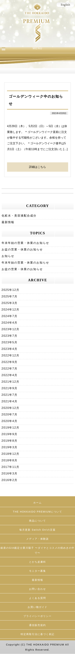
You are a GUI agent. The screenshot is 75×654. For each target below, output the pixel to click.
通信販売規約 (37, 625)
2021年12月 (10, 381)
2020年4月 (10, 421)
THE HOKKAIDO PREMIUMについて (37, 511)
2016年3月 (10, 473)
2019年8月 (10, 440)
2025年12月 (10, 289)
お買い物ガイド (37, 607)
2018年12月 (10, 453)
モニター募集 (37, 570)
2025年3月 (10, 302)
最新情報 (8, 222)
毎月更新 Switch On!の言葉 (37, 529)
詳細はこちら (37, 166)
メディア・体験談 (37, 538)
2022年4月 (10, 375)
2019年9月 (10, 434)
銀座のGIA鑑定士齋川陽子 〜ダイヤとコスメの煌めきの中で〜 (37, 550)
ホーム (37, 502)
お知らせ (8, 256)
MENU (37, 48)
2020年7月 (10, 414)
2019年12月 (10, 427)
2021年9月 (10, 388)
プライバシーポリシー (37, 616)
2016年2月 (10, 480)
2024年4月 (10, 322)
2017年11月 (10, 466)
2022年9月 (10, 362)
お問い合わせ (37, 589)
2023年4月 (10, 348)
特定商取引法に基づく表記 (37, 634)
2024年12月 (10, 309)
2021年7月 (10, 394)
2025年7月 (10, 296)
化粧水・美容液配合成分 (19, 215)
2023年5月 (10, 342)
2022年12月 (10, 355)
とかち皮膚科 (37, 561)
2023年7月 (10, 335)
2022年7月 (10, 368)
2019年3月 (10, 447)
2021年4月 (10, 401)
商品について (37, 520)
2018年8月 (10, 460)
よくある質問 (37, 598)
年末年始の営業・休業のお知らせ (25, 242)
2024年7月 (10, 316)
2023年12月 (10, 329)
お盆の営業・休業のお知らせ (22, 249)
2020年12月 (10, 407)
